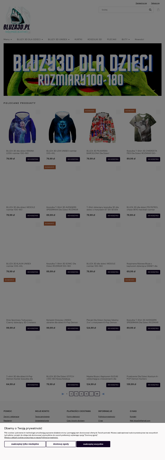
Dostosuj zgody (61, 444)
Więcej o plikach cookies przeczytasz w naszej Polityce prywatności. (31, 437)
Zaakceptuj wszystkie (93, 444)
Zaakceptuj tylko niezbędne (25, 444)
